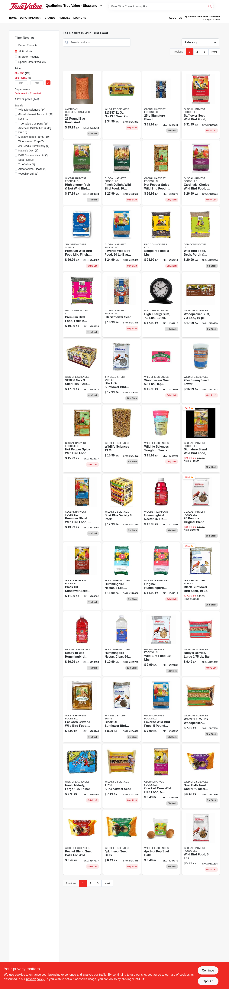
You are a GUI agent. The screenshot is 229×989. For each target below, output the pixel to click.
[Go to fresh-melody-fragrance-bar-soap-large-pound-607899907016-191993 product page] (82, 776)
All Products (25, 51)
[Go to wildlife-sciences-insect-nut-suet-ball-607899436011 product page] (121, 842)
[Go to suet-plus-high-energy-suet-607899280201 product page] (121, 105)
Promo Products (27, 45)
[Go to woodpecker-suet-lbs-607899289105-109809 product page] (201, 304)
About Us (175, 17)
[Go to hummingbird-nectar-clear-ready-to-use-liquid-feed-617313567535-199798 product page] (121, 643)
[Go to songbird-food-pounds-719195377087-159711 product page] (161, 238)
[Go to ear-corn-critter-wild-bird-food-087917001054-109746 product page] (82, 709)
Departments (29, 17)
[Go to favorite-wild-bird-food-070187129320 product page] (161, 709)
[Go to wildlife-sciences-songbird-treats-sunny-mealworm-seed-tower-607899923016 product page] (201, 371)
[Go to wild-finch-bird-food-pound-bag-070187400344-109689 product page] (121, 172)
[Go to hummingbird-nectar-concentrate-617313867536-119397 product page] (161, 507)
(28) (35, 114)
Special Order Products (32, 62)
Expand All (35, 93)
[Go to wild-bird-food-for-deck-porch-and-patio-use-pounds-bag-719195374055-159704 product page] (201, 238)
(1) (26, 164)
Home (13, 17)
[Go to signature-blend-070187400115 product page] (161, 105)
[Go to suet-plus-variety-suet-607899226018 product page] (121, 507)
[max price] (37, 82)
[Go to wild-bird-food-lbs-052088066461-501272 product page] (201, 507)
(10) (34, 136)
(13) (34, 130)
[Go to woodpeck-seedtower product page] (121, 438)
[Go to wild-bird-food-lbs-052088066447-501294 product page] (201, 842)
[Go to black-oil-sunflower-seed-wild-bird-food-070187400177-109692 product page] (82, 576)
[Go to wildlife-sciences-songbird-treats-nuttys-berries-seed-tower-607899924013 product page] (161, 438)
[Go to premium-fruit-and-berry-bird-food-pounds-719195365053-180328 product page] (82, 304)
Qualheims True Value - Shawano (74, 6)
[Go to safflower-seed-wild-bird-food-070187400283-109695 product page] (201, 105)
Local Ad (79, 17)
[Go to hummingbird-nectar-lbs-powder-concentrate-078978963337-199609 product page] (121, 576)
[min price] (21, 82)
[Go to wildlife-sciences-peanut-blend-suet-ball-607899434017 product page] (82, 842)
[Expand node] (16, 99)
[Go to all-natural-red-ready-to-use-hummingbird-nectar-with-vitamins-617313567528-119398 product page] (82, 643)
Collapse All (21, 93)
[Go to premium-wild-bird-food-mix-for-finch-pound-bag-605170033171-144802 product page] (82, 238)
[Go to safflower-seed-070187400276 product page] (121, 304)
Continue (208, 970)
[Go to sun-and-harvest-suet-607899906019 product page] (121, 776)
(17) (23, 118)
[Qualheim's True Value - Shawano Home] (26, 6)
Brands (50, 17)
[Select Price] (48, 82)
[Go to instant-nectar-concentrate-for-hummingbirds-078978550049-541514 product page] (161, 576)
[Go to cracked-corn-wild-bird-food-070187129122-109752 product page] (161, 776)
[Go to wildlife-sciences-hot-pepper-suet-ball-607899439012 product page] (161, 842)
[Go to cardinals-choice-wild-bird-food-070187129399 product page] (201, 172)
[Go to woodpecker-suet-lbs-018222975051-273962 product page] (161, 371)
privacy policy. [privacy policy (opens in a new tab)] (35, 979)
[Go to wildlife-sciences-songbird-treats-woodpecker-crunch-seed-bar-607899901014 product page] (201, 709)
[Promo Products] (16, 45)
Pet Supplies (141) (28, 99)
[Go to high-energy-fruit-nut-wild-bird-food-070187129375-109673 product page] (82, 172)
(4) (33, 146)
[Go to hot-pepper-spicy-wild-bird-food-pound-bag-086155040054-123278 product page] (161, 172)
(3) (28, 150)
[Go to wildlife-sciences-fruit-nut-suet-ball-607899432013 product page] (201, 776)
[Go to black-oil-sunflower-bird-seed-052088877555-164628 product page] (121, 709)
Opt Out (208, 981)
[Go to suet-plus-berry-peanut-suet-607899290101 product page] (82, 371)
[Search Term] (161, 6)
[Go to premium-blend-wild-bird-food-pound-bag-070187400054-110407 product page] (82, 507)
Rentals (64, 17)
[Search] (210, 6)
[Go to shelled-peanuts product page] (82, 105)
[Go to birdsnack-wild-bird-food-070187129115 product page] (201, 438)
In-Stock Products (28, 57)
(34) (31, 109)
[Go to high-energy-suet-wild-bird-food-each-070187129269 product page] (161, 304)
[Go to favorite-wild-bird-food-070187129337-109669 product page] (121, 238)
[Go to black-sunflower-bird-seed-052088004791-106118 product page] (201, 576)
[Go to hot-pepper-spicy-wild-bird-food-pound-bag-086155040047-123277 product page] (82, 438)
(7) (31, 141)
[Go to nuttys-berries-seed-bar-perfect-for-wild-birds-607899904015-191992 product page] (201, 643)
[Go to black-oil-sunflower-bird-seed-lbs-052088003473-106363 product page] (121, 371)
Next (214, 51)
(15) (33, 123)
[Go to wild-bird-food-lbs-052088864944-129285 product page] (161, 643)
